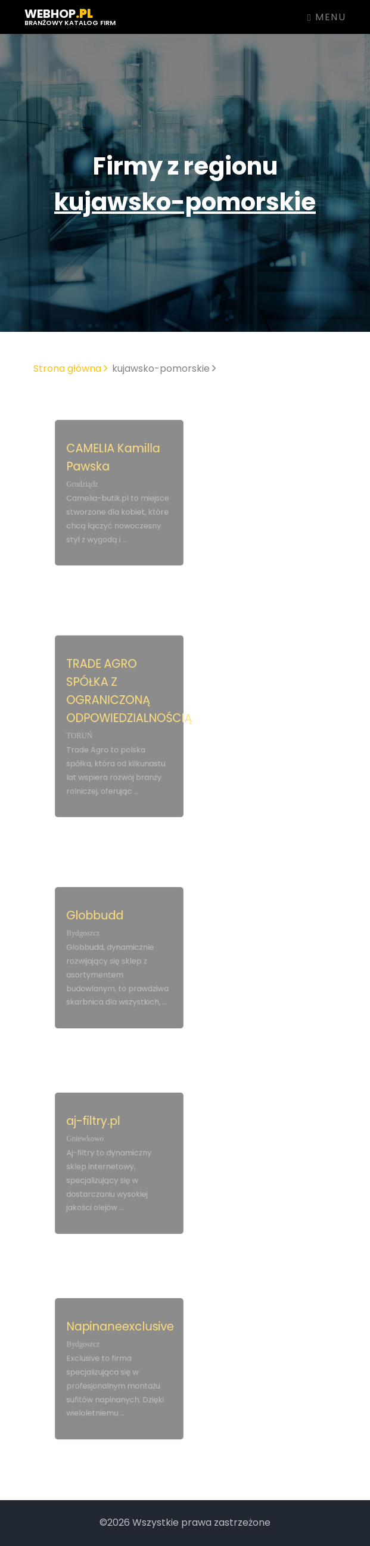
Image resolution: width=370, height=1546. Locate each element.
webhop (70, 16)
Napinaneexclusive (120, 1330)
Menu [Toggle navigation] (326, 17)
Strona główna (70, 368)
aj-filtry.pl (95, 1125)
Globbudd (97, 919)
